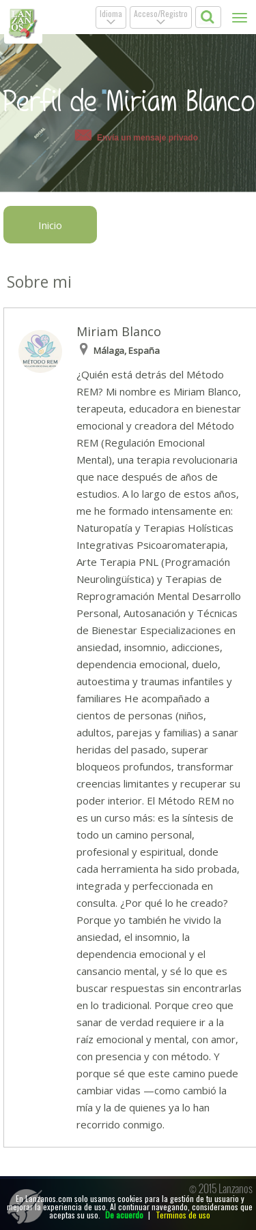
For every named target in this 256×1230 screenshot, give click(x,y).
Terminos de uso (183, 1214)
